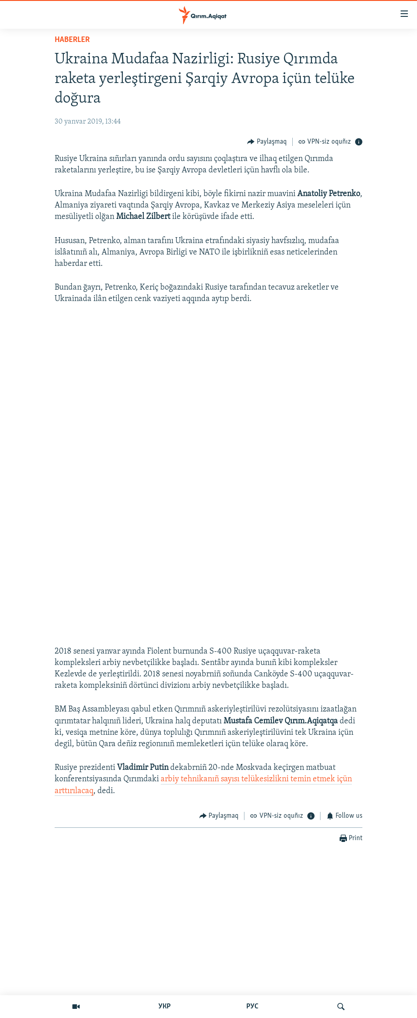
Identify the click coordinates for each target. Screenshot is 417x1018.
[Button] (267, 141)
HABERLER (72, 40)
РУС (252, 1006)
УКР (164, 1006)
